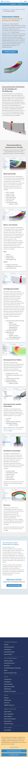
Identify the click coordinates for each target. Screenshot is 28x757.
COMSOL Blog (7, 689)
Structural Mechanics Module (18, 9)
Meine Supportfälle (8, 714)
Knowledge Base (8, 716)
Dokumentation (8, 721)
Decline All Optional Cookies (14, 751)
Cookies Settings (14, 747)
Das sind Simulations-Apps (10, 672)
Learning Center (8, 679)
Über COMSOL (7, 730)
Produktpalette (5, 9)
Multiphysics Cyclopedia (10, 691)
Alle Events (7, 702)
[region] (14, 744)
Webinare (6, 698)
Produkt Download (8, 723)
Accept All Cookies (14, 754)
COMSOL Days (7, 700)
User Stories (7, 665)
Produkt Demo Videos (9, 663)
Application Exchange (9, 686)
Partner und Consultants (10, 718)
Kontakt (20, 4)
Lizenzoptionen (7, 649)
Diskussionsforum (8, 684)
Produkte (6, 644)
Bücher (5, 670)
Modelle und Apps (8, 660)
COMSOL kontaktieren (9, 51)
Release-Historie (8, 654)
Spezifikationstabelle (9, 647)
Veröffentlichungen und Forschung (12, 668)
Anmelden (13, 4)
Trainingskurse (7, 681)
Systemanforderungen (9, 651)
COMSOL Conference (9, 705)
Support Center (7, 711)
